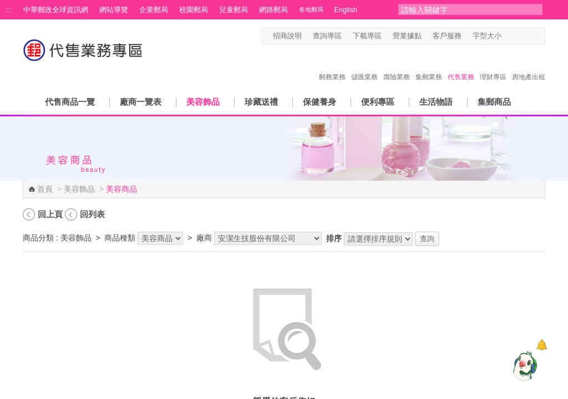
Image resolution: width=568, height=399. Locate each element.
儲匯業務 (364, 65)
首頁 (45, 189)
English (345, 10)
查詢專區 (327, 36)
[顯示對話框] (542, 345)
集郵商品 (494, 101)
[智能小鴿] (524, 365)
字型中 (519, 36)
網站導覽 (113, 10)
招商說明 (287, 36)
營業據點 (407, 36)
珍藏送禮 (261, 101)
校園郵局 (193, 10)
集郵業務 (428, 65)
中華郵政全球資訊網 (55, 10)
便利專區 (377, 101)
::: (9, 10)
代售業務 (461, 65)
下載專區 (367, 36)
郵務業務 (332, 65)
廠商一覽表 (140, 101)
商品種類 (119, 237)
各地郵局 (311, 9)
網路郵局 (273, 10)
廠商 (204, 237)
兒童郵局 (233, 10)
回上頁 (50, 214)
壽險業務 (396, 65)
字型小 (508, 36)
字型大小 (487, 36)
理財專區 (493, 65)
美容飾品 (203, 101)
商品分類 (38, 237)
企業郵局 (153, 10)
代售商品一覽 (70, 101)
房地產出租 (528, 65)
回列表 (92, 214)
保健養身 (319, 101)
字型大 (529, 36)
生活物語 (436, 101)
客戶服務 (447, 36)
